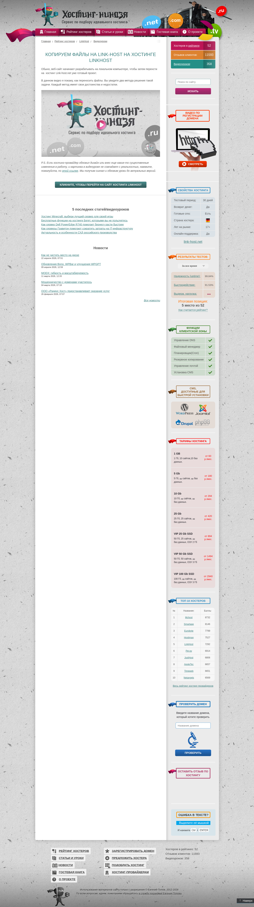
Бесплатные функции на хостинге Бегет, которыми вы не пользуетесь (84, 220)
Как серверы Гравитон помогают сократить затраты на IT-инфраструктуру (87, 228)
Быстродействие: (184, 284)
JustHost (188, 657)
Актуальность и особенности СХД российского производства (79, 232)
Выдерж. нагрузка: (185, 293)
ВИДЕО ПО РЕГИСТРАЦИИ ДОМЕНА (193, 115)
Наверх (246, 900)
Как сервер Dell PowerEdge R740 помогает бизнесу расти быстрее (82, 224)
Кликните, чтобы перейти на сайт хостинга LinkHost (101, 184)
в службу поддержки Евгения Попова (160, 893)
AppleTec (189, 664)
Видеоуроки (100, 41)
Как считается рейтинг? (192, 310)
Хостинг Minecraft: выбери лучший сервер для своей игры (77, 216)
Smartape (189, 624)
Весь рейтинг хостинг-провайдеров (193, 685)
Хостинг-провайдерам (130, 872)
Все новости (152, 300)
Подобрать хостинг (128, 865)
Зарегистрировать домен (133, 850)
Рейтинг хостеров (65, 41)
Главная (46, 41)
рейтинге (193, 45)
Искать (193, 91)
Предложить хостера (129, 858)
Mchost (189, 617)
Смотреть (195, 164)
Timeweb (188, 671)
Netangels (189, 677)
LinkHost (84, 41)
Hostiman (189, 637)
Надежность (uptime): (187, 276)
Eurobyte (188, 631)
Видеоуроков (182, 64)
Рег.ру (189, 651)
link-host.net (193, 242)
